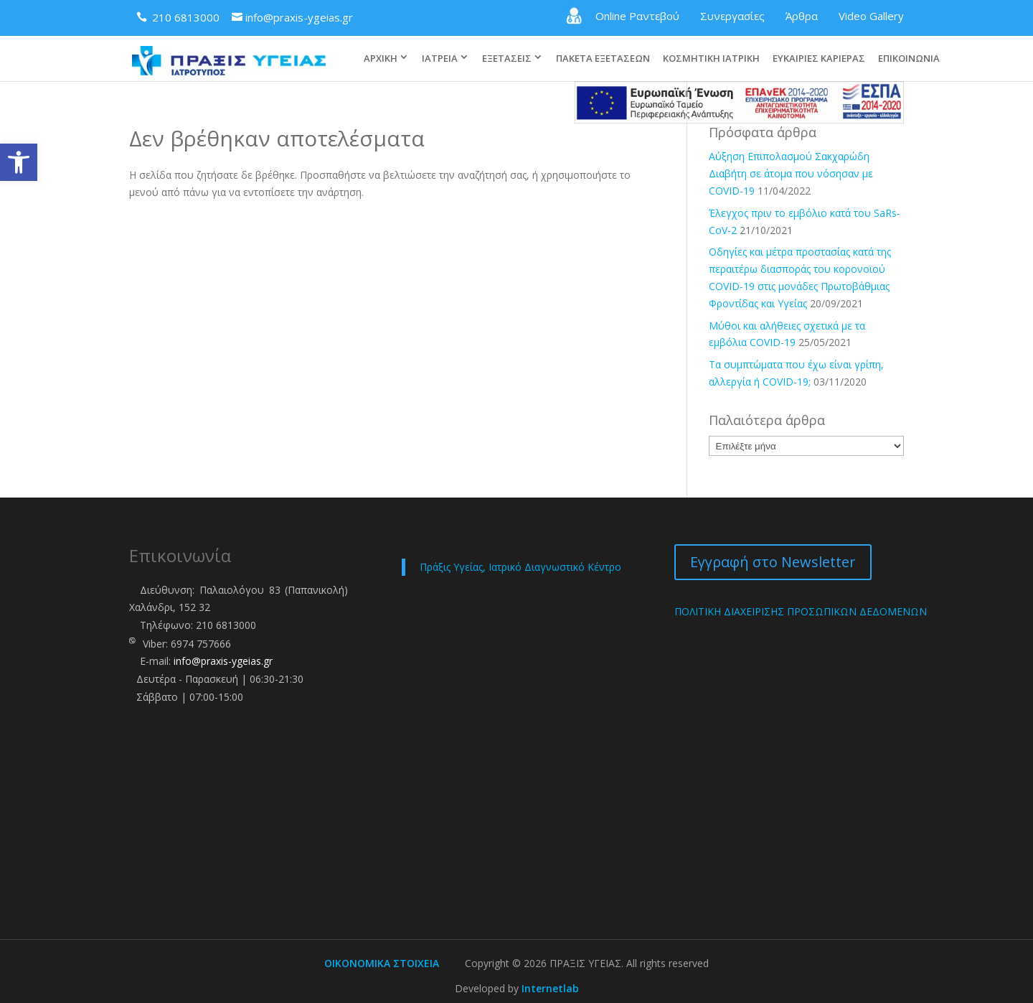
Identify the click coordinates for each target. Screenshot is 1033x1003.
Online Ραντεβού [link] (621, 15)
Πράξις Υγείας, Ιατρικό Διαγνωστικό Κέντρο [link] (520, 565)
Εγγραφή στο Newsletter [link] (773, 560)
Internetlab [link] (550, 987)
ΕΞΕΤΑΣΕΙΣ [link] (507, 43)
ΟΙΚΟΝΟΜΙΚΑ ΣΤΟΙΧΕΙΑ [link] (381, 962)
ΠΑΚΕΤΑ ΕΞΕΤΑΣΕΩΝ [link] (603, 44)
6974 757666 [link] (201, 642)
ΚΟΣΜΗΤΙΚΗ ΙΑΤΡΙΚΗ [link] (711, 44)
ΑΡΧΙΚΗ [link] (380, 43)
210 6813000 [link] (226, 623)
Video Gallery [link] (871, 16)
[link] (18, 162)
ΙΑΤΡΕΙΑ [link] (440, 43)
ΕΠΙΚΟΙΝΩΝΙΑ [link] (909, 44)
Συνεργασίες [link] (732, 16)
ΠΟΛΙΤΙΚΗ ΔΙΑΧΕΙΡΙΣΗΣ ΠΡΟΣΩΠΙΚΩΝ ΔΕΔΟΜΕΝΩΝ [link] (800, 610)
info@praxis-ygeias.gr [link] (223, 659)
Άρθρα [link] (802, 16)
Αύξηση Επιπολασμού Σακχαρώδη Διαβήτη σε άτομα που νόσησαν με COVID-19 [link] (791, 172)
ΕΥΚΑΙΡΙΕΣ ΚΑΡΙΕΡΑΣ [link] (819, 44)
